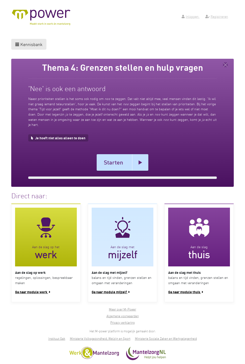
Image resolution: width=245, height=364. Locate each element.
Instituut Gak (56, 338)
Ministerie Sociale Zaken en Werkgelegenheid (166, 338)
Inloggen (191, 16)
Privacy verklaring (122, 322)
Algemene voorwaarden (122, 316)
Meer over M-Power (122, 309)
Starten (113, 162)
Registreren (216, 16)
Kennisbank (28, 44)
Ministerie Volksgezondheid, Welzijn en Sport (100, 338)
